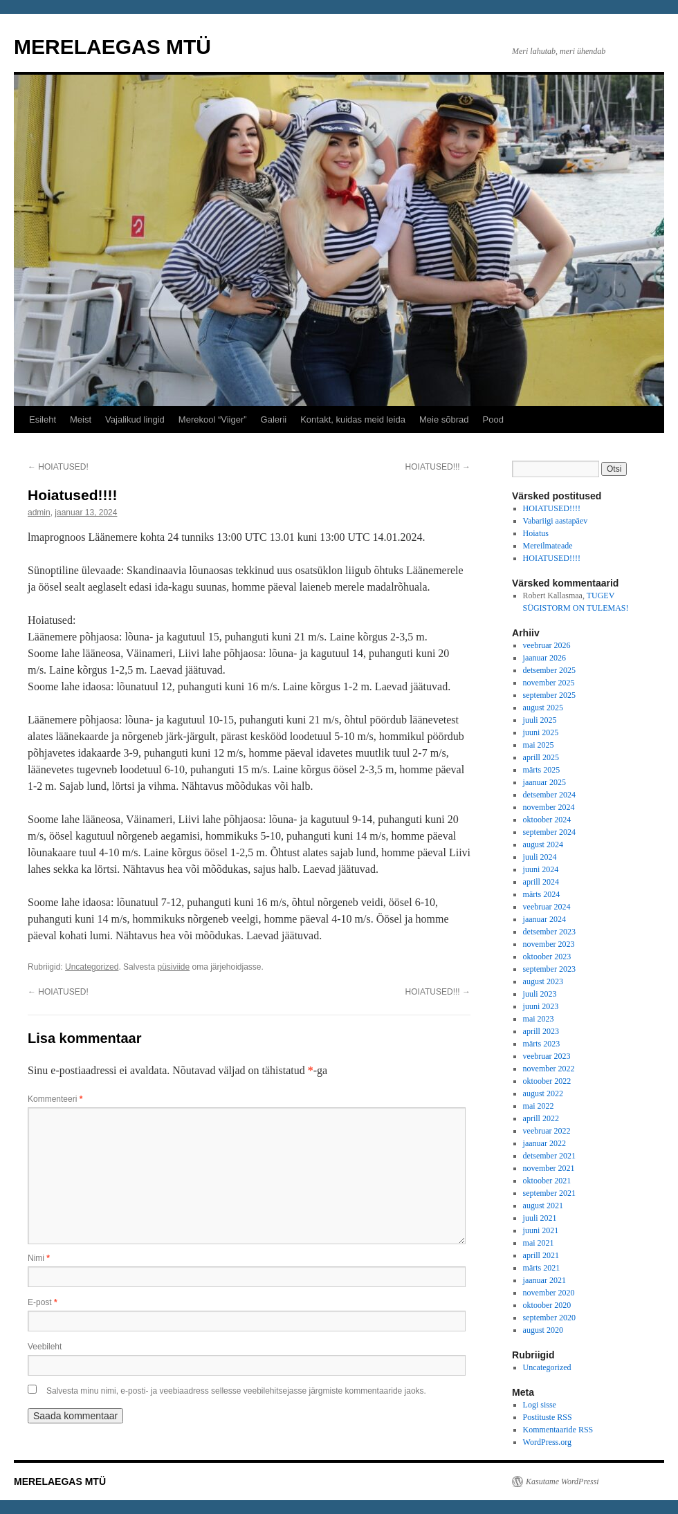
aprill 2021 (541, 1255)
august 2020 (543, 1330)
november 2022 (549, 1068)
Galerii (274, 419)
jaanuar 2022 (544, 1143)
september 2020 (549, 1317)
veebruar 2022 (547, 1131)
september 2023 (549, 969)
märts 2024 (541, 894)
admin (39, 512)
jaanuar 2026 (544, 658)
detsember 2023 (549, 931)
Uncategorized (91, 967)
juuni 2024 (541, 869)
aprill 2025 (541, 757)
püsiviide (173, 967)
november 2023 (549, 944)
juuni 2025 (541, 732)
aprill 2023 (541, 1031)
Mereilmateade (548, 546)
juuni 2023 (541, 1006)
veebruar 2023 (547, 1056)
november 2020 (549, 1293)
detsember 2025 (549, 670)
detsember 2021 (549, 1156)
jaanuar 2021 (544, 1280)
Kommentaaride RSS (558, 1429)
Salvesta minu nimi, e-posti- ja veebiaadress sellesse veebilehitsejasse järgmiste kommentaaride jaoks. (236, 1391)
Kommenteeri (55, 1099)
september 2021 (549, 1193)
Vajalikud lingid (135, 419)
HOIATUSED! (58, 467)
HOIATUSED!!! (437, 467)
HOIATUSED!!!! (551, 508)
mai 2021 (538, 1243)
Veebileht (45, 1346)
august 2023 (543, 981)
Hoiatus (536, 533)
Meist (80, 419)
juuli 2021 (540, 1218)
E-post (42, 1302)
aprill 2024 (541, 882)
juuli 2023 (540, 994)
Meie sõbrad (444, 419)
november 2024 (549, 807)
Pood (493, 419)
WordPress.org (547, 1442)
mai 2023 (538, 1019)
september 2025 (549, 695)
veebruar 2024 (547, 907)
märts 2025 (541, 770)
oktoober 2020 (547, 1305)
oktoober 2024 (547, 819)
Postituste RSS (547, 1417)
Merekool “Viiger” (212, 419)
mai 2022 (538, 1106)
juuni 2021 (541, 1230)
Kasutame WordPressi (562, 1481)
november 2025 (549, 682)
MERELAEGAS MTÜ (112, 46)
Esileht (42, 419)
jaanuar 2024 (544, 919)
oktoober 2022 (547, 1081)
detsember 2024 (549, 795)
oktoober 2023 (547, 956)
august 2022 (543, 1093)
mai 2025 (538, 745)
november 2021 (549, 1168)
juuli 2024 (540, 857)
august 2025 (543, 707)
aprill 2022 (541, 1118)
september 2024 (549, 832)
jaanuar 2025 (544, 782)
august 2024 (543, 844)
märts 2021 (541, 1268)
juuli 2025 (540, 720)
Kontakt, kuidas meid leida (352, 419)
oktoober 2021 (547, 1180)
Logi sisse (539, 1405)
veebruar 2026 (547, 645)
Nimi (39, 1258)
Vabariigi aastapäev (555, 521)
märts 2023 (541, 1044)
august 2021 (543, 1205)
